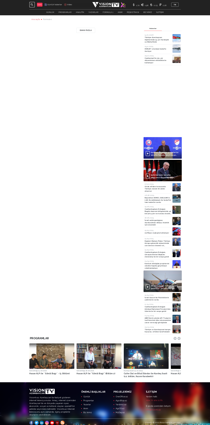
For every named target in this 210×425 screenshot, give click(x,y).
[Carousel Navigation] (177, 338)
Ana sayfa (35, 19)
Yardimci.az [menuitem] (121, 402)
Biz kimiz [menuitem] (87, 410)
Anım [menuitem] (85, 406)
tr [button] (175, 5)
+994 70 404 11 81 (154, 398)
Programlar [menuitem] (88, 398)
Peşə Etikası (133, 12)
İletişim (160, 12)
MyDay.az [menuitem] (120, 410)
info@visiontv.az (153, 408)
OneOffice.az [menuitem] (122, 394)
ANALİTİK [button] (80, 12)
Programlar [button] (65, 12)
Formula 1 (108, 12)
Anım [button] (120, 12)
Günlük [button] (50, 12)
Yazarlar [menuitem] (87, 402)
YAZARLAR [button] (93, 12)
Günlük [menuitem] (86, 394)
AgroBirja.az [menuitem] (121, 398)
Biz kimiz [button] (147, 12)
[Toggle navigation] (32, 4)
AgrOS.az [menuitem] (120, 406)
